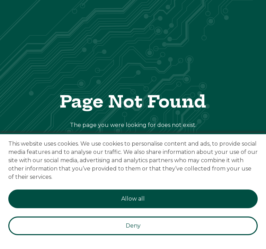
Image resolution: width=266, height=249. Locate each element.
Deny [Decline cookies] (133, 225)
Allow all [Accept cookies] (133, 198)
